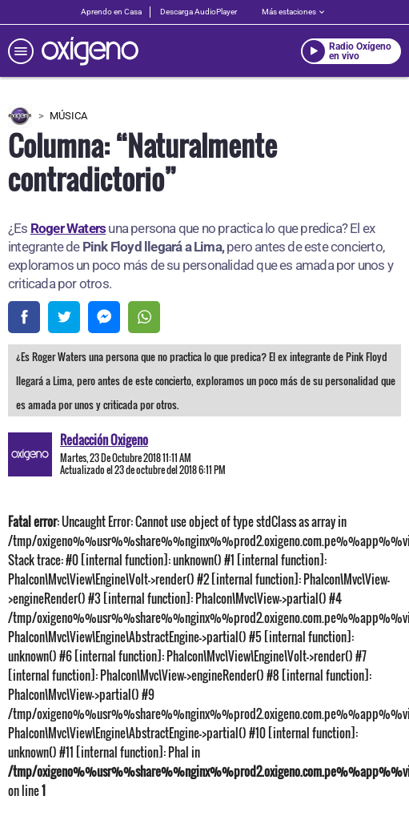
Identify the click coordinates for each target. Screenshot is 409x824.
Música (68, 116)
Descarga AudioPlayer (198, 11)
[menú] (21, 51)
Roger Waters (68, 228)
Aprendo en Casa (111, 11)
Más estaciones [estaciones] (293, 11)
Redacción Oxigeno (104, 439)
